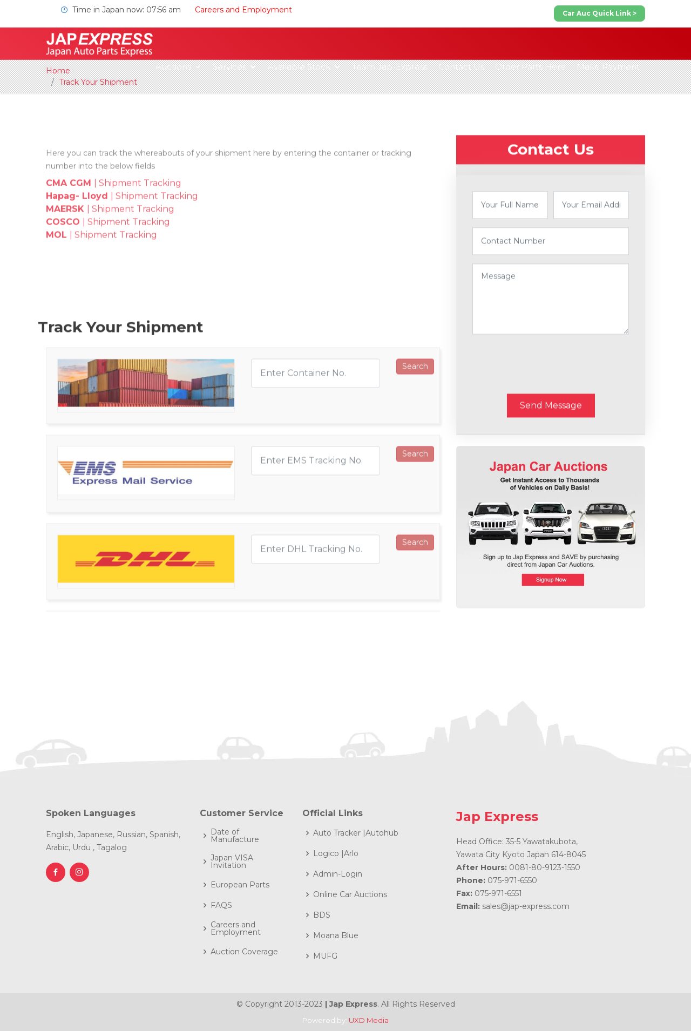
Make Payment (608, 67)
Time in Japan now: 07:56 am (119, 10)
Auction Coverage (244, 951)
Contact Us (461, 67)
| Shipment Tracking (139, 222)
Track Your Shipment (98, 82)
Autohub (381, 833)
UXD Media (369, 1020)
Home (58, 71)
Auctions (173, 67)
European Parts (240, 884)
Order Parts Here (530, 67)
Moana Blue (335, 935)
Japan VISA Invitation (232, 861)
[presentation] (554, 391)
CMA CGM (70, 222)
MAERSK (66, 248)
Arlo (351, 853)
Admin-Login (337, 874)
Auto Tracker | (339, 833)
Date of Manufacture (235, 835)
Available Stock (299, 67)
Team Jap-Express (390, 67)
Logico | (328, 853)
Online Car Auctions (350, 894)
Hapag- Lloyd (78, 235)
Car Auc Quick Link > (599, 13)
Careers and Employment (243, 10)
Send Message (551, 433)
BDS (321, 915)
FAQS (221, 905)
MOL (58, 274)
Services (229, 67)
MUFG (325, 956)
